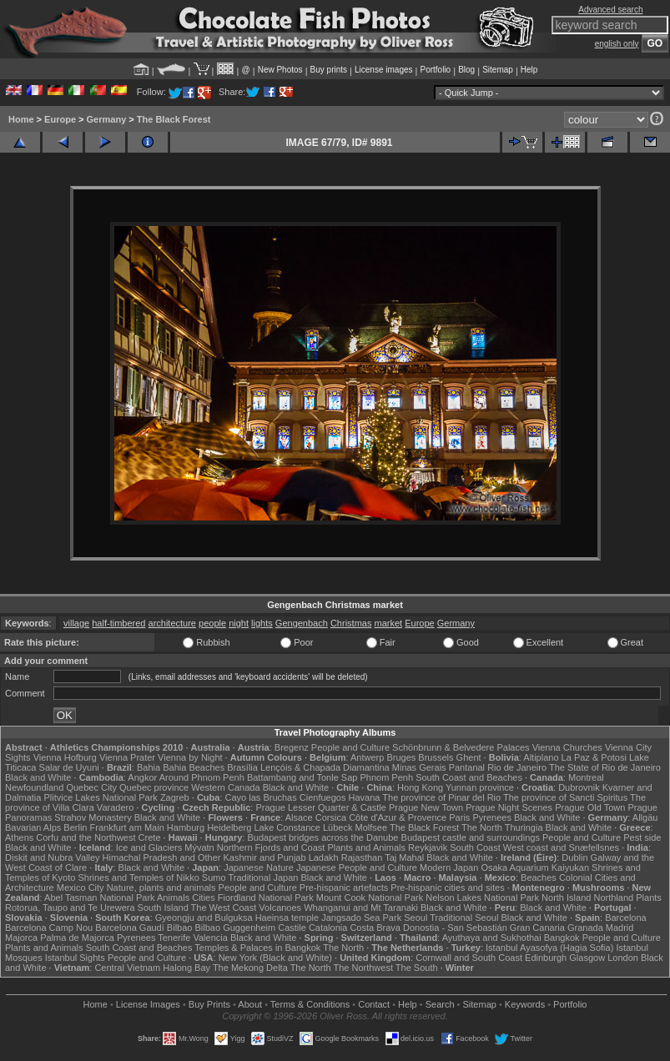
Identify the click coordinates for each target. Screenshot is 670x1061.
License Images (148, 1004)
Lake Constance (287, 827)
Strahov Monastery (92, 817)
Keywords (525, 1004)
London (622, 958)
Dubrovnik (579, 787)
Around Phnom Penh (201, 777)
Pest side (642, 837)
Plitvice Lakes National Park (100, 797)
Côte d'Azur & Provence (397, 817)
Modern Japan (449, 867)
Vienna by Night (190, 757)
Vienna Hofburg (65, 757)
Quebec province (154, 787)
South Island (163, 908)
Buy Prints (209, 1004)
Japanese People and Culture (356, 867)
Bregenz (292, 747)
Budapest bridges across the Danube (322, 837)
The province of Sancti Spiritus (565, 797)
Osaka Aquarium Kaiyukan (535, 867)
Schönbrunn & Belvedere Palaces (461, 747)
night (239, 623)
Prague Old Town (590, 807)
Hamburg (185, 827)
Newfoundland (34, 787)
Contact (374, 1004)
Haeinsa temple (287, 918)
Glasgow (587, 958)
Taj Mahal (404, 857)
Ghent (468, 757)
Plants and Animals (366, 847)
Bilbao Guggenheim (235, 928)
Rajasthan (362, 857)
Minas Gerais (419, 767)
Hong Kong (420, 787)
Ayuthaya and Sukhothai (492, 938)
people (212, 623)
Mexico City (80, 887)
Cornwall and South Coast (469, 958)
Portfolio (435, 69)
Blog (466, 69)
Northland (613, 898)
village (76, 623)
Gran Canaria (537, 928)
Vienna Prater (127, 757)
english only (617, 43)
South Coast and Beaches (469, 777)
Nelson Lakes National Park (482, 898)
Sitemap (497, 69)
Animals (173, 898)
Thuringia (524, 827)
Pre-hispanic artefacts (344, 887)
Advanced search (610, 9)
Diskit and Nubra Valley (52, 857)
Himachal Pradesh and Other (162, 857)
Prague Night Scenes (509, 807)
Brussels (435, 757)
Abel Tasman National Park (99, 898)
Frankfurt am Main (127, 827)
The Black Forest (174, 119)
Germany (107, 119)
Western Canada (225, 787)
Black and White (38, 777)
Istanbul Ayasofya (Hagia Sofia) (549, 948)
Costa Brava (375, 928)
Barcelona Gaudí (129, 928)
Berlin (75, 827)
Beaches (539, 877)
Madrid (620, 928)
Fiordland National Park (266, 898)
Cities (203, 898)
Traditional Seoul (464, 918)
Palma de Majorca (77, 938)
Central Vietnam (127, 968)
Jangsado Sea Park (361, 918)
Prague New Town (426, 807)
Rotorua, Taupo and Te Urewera (70, 908)
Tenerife (174, 938)
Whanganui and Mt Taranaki (361, 908)
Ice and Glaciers (149, 847)
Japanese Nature (259, 867)
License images (383, 69)
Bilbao (180, 928)
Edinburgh (546, 958)
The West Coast (224, 908)
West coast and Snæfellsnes (561, 847)
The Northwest (363, 968)
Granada (585, 928)
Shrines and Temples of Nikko (138, 877)
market (388, 623)
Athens (19, 837)
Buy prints (328, 69)
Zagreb (174, 797)
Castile (292, 928)
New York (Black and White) (275, 958)
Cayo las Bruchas (261, 797)
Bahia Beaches (193, 767)
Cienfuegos (323, 797)
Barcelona (626, 918)
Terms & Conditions (310, 1004)
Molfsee (371, 827)
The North (481, 827)
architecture (172, 623)
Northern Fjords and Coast (271, 847)
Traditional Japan (263, 877)
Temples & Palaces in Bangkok (257, 948)
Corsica (330, 817)
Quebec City (91, 787)
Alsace (299, 817)
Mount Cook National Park (369, 898)
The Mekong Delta (250, 968)
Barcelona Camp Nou (49, 928)
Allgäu (645, 817)
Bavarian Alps (33, 827)
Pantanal (467, 767)
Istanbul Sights (75, 958)
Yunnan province (480, 787)
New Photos (280, 69)
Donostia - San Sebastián (455, 928)
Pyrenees (491, 817)
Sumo (214, 877)
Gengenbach (301, 623)
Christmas (351, 623)
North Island (566, 898)
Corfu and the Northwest (85, 837)
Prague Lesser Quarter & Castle (320, 807)
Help (529, 69)
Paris (459, 817)
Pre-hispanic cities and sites (447, 887)
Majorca (21, 938)
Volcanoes (280, 908)
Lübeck (337, 827)
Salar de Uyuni (69, 767)
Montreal (586, 777)
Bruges (401, 757)
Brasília (242, 767)
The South (416, 968)
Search (440, 1004)
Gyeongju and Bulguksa (204, 918)
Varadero (115, 807)
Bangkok (562, 938)
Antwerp (367, 757)
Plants (649, 898)
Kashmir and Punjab (265, 857)
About (250, 1004)
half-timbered (118, 623)
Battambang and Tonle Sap (302, 777)
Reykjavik (427, 847)
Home (21, 119)
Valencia (210, 938)
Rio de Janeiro (517, 767)
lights (262, 623)
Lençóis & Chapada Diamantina (325, 767)
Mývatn (199, 847)
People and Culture (350, 747)
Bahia (148, 767)
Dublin (574, 857)
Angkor (142, 777)
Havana (364, 797)
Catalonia (328, 928)
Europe (60, 119)
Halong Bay (186, 968)
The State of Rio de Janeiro (605, 767)
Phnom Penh (386, 777)
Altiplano (540, 757)
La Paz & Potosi (594, 757)
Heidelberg (229, 827)
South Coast (475, 847)
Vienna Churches (567, 747)
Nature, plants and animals (161, 887)
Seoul (415, 918)
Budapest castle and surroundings (470, 837)
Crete (150, 837)
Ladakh (324, 857)
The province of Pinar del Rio (441, 797)
